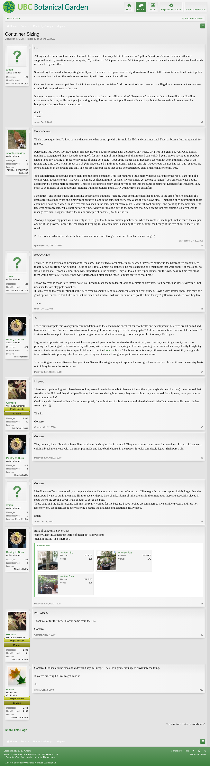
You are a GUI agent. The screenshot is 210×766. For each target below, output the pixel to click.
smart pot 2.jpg (125, 553)
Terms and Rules (198, 756)
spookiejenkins (15, 153)
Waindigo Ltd (50, 764)
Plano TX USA (21, 84)
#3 (202, 308)
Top (199, 752)
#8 (202, 604)
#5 (202, 427)
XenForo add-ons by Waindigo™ (20, 764)
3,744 (25, 709)
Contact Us (176, 752)
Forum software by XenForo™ (31, 756)
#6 (202, 475)
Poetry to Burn (15, 339)
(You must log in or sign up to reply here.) (185, 725)
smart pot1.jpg (66, 553)
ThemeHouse (49, 758)
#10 (201, 718)
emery (10, 690)
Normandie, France (19, 718)
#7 (202, 522)
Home (193, 752)
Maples (22, 39)
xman (39, 39)
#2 (202, 245)
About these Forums (196, 9)
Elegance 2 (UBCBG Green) (17, 752)
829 (26, 347)
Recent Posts (13, 18)
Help (187, 752)
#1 (202, 122)
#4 (202, 372)
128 (26, 77)
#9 (202, 659)
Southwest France (20, 428)
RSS (204, 752)
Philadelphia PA (21, 357)
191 (26, 160)
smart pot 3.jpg (66, 577)
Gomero (11, 402)
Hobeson (109, 350)
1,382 (25, 418)
